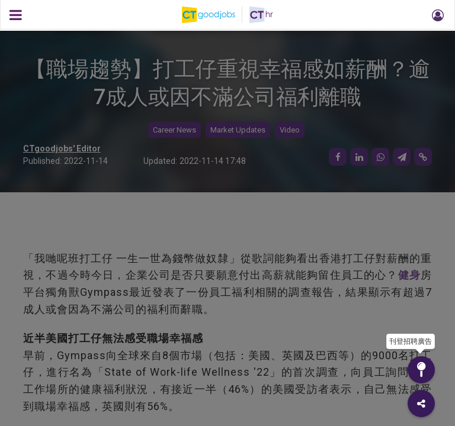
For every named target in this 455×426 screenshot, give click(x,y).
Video (290, 129)
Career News (174, 129)
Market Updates (237, 129)
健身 (409, 275)
